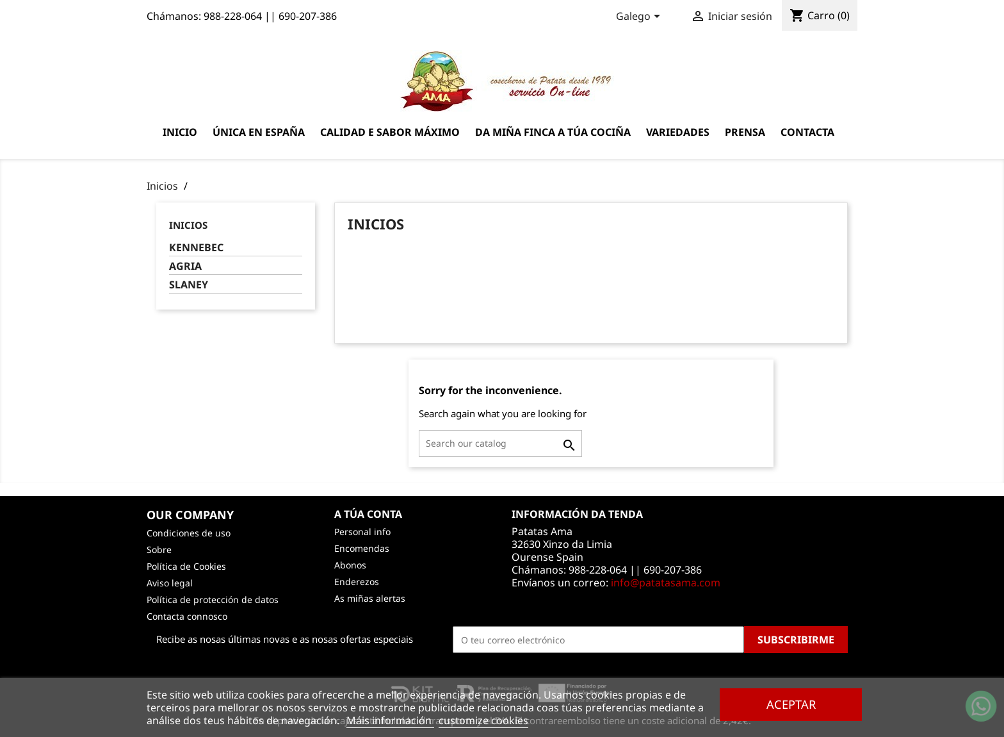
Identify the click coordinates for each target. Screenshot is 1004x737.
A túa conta (368, 514)
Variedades (677, 132)
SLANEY (188, 285)
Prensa (745, 132)
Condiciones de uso (189, 533)
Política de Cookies (186, 566)
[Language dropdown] (640, 17)
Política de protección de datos (213, 599)
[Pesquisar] (500, 443)
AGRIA (185, 266)
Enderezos (356, 582)
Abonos (350, 565)
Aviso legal (170, 583)
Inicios (188, 225)
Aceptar (791, 704)
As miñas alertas (369, 598)
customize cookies (483, 720)
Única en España (259, 132)
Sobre (159, 549)
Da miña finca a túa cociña (553, 132)
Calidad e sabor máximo (390, 132)
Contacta (807, 132)
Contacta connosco (187, 616)
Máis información (390, 720)
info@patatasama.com (665, 583)
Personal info (362, 532)
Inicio (180, 132)
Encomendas (361, 548)
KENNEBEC (196, 247)
